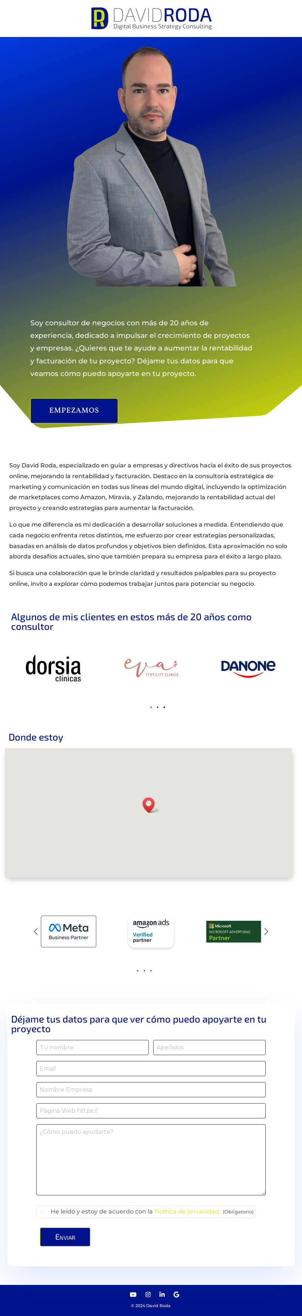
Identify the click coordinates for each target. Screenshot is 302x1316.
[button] (144, 707)
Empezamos (74, 411)
